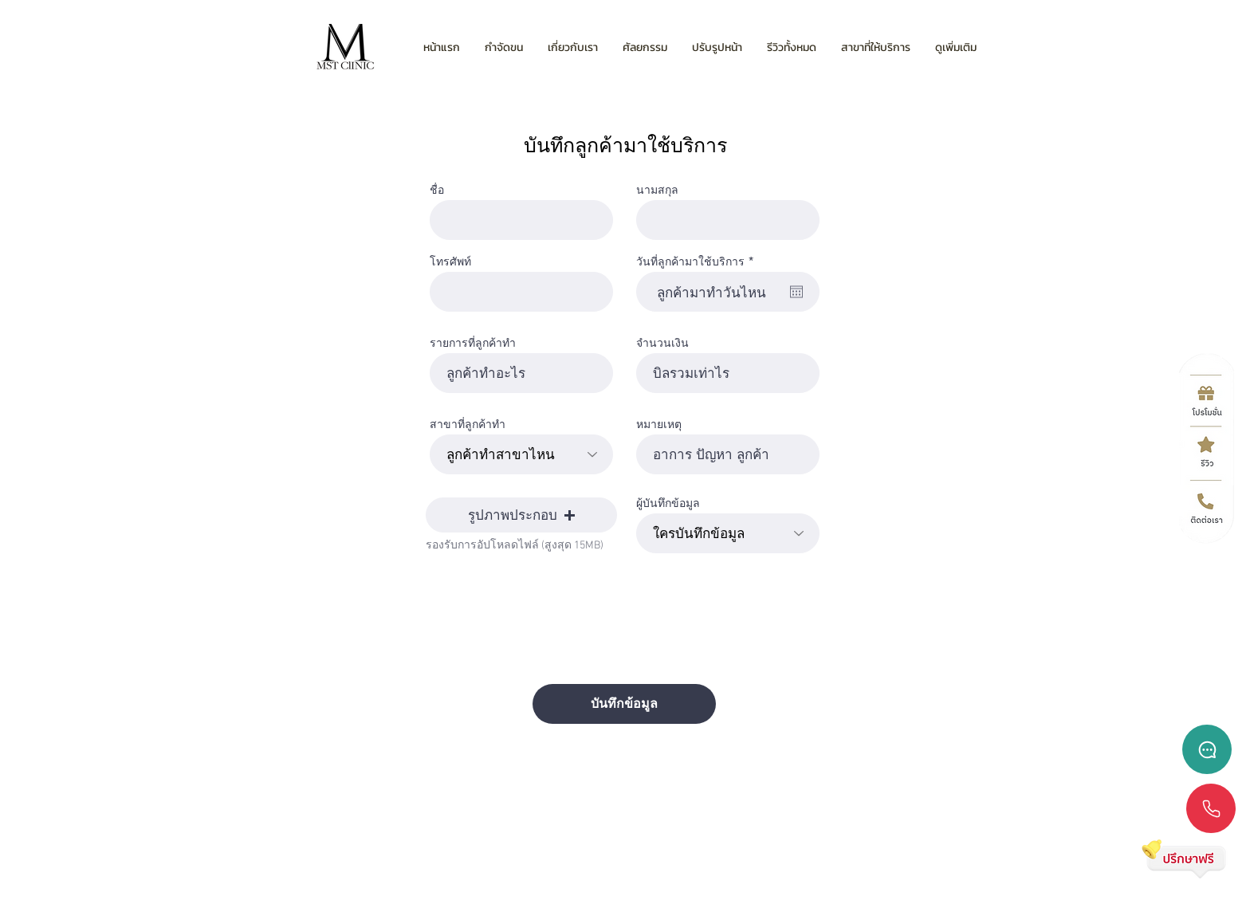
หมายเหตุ (659, 424)
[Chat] (1207, 749)
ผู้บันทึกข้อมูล (668, 503)
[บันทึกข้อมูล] (624, 704)
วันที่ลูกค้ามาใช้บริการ (698, 261)
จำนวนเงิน (662, 342)
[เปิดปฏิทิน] (796, 291)
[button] (521, 515)
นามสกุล (657, 189)
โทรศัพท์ (450, 261)
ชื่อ (437, 189)
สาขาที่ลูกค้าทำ (467, 424)
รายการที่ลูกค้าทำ (473, 342)
